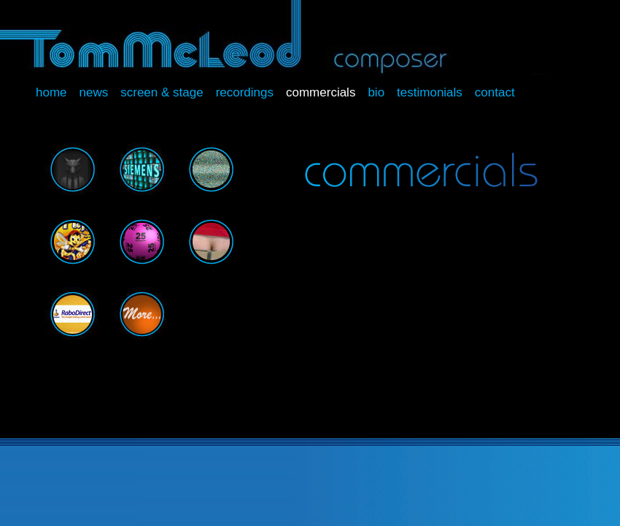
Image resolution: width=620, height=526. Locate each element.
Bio (376, 92)
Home (51, 92)
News (94, 92)
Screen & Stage (161, 92)
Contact (495, 92)
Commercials (320, 92)
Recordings (245, 92)
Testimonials (429, 92)
